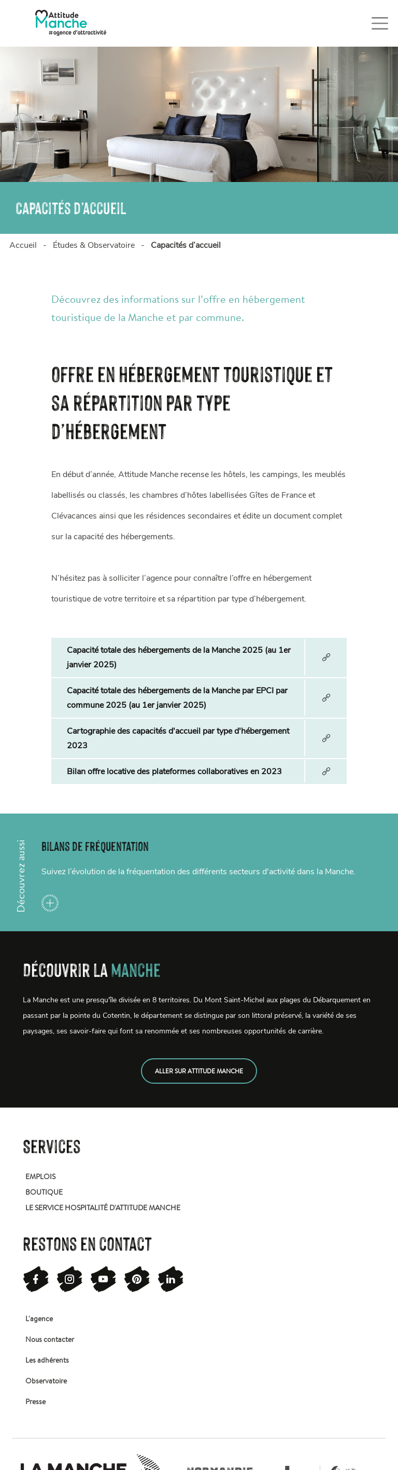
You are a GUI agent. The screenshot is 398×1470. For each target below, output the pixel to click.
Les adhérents (47, 1360)
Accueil (23, 245)
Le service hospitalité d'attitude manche (102, 1207)
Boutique (44, 1192)
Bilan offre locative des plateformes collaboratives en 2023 (174, 771)
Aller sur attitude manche (199, 1071)
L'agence (39, 1318)
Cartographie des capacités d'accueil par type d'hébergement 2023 (178, 738)
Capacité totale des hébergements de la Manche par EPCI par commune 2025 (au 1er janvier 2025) (177, 698)
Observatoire (46, 1380)
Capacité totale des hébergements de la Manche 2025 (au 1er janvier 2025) (179, 657)
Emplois (40, 1176)
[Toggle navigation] (380, 23)
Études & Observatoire (94, 245)
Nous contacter (49, 1339)
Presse (35, 1401)
